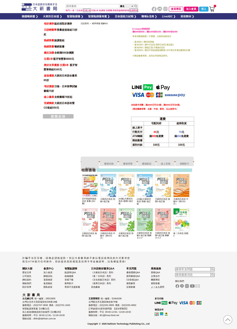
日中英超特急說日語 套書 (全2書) (89, 201)
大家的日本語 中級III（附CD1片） (107, 235)
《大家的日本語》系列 (102, 272)
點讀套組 (54, 40)
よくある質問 (157, 287)
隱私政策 (47, 287)
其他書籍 (95, 287)
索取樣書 (155, 283)
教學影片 (69, 283)
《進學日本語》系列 (101, 283)
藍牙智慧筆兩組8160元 (60, 67)
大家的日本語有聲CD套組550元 (59, 105)
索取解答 (130, 283)
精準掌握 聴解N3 (99, 23)
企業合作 (155, 276)
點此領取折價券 (58, 23)
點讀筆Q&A (70, 272)
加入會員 (191, 9)
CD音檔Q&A (132, 279)
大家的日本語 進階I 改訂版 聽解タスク (162, 235)
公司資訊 (26, 276)
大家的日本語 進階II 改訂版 (162, 200)
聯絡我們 (26, 283)
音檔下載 (69, 279)
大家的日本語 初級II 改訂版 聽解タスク (144, 235)
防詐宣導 (26, 287)
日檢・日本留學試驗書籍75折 (60, 88)
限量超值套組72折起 (60, 32)
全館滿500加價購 (59, 52)
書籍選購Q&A (133, 272)
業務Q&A (155, 272)
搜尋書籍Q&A (133, 276)
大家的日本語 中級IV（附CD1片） (180, 201)
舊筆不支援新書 (72, 287)
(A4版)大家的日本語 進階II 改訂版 (125, 201)
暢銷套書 (54, 46)
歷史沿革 (26, 272)
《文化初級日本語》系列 (103, 279)
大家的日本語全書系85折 (60, 78)
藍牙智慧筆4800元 (59, 59)
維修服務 (69, 276)
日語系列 (85, 23)
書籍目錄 (109, 163)
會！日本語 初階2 (180, 234)
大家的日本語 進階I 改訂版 (89, 234)
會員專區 (176, 9)
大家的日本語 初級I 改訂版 (107, 200)
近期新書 (130, 287)
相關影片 (184, 163)
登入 (203, 9)
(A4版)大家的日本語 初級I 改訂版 (144, 201)
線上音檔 (165, 163)
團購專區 (155, 279)
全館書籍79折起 (58, 97)
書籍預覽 (128, 163)
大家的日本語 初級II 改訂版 (125, 234)
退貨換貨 (47, 279)
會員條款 (47, 283)
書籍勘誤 (146, 163)
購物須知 (47, 276)
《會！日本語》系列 (101, 276)
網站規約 (26, 279)
